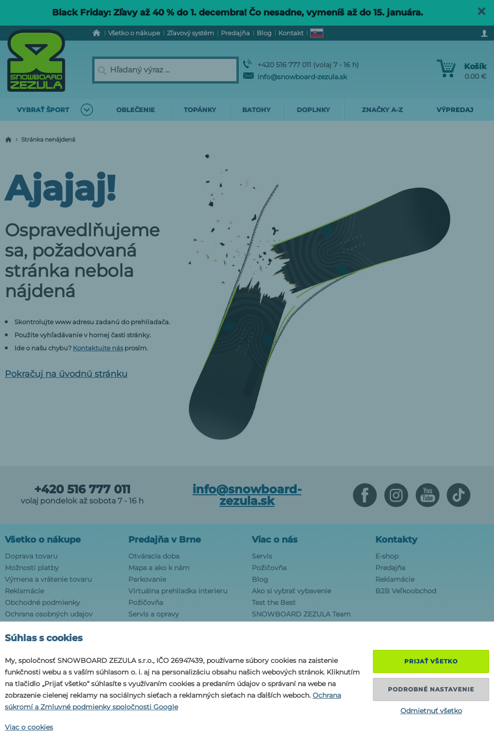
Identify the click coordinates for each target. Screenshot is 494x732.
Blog (260, 579)
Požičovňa (145, 602)
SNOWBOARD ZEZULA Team (301, 614)
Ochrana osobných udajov (49, 614)
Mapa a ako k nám (159, 567)
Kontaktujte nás (98, 348)
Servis (262, 556)
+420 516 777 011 (82, 489)
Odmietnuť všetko (431, 710)
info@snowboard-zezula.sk (295, 76)
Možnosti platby (32, 567)
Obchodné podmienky (42, 602)
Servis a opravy (153, 614)
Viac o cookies (29, 727)
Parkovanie (147, 579)
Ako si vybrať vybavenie (291, 591)
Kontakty (396, 539)
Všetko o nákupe (43, 539)
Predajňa (390, 567)
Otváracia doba (153, 556)
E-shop (386, 556)
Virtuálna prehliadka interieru (177, 591)
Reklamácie (24, 591)
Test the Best (274, 602)
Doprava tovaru (31, 556)
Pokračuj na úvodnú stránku (66, 374)
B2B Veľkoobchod (405, 591)
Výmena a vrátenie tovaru (48, 579)
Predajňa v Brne (164, 539)
